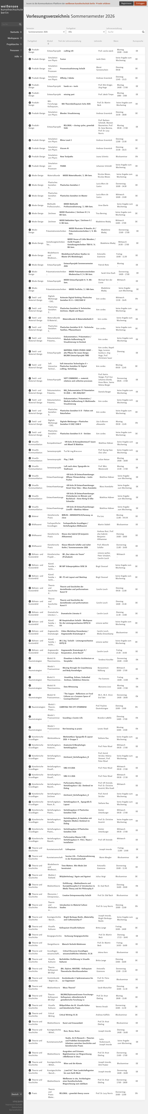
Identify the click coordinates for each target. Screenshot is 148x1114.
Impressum (10, 1104)
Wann (115, 41)
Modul (50, 42)
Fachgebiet (32, 41)
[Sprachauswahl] (16, 1094)
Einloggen (140, 3)
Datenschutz (17, 1107)
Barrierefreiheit (15, 1110)
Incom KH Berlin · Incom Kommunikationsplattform (12, 11)
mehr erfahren (102, 3)
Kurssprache (138, 41)
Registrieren (126, 3)
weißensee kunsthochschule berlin (80, 3)
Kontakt (19, 1104)
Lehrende (98, 41)
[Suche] (11, 24)
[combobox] (125, 32)
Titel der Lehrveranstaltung (69, 41)
